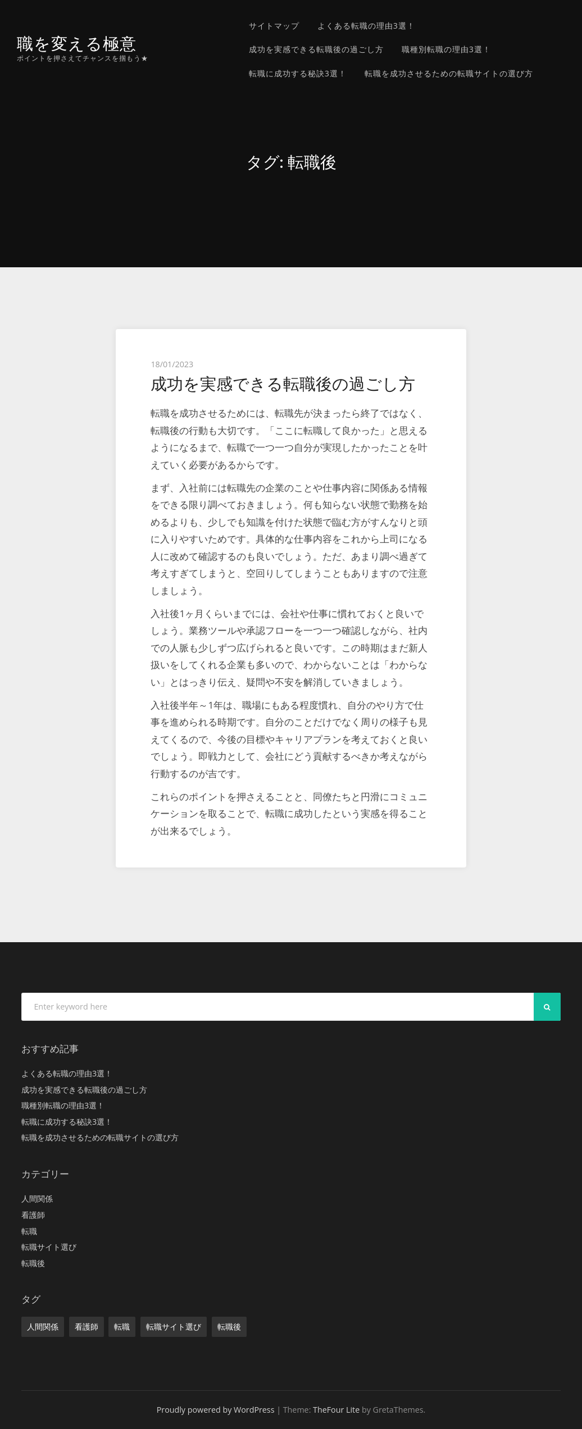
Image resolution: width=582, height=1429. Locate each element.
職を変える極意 (77, 43)
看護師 (33, 1214)
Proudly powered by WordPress (216, 1409)
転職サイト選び (48, 1246)
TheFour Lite (336, 1409)
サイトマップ (274, 25)
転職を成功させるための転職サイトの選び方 (449, 73)
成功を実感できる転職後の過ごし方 (316, 49)
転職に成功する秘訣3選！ (298, 73)
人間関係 (37, 1198)
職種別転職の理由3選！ (446, 49)
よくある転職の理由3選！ (366, 25)
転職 (29, 1231)
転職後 (33, 1263)
